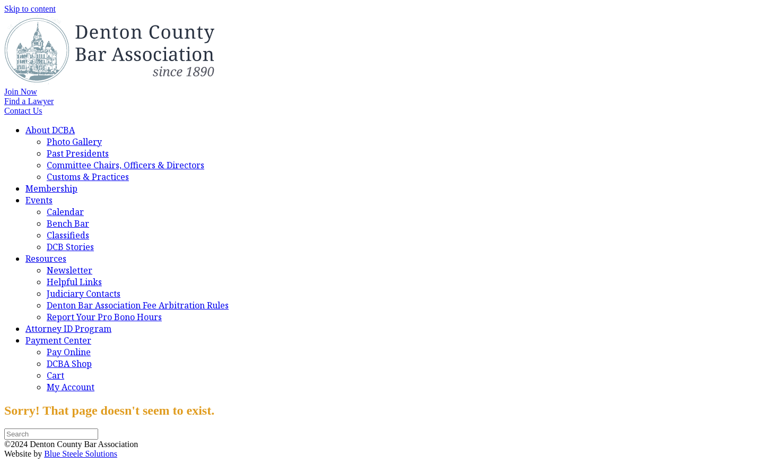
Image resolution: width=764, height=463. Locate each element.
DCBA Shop (69, 364)
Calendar (65, 212)
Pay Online (69, 352)
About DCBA (50, 130)
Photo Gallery (74, 142)
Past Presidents (78, 153)
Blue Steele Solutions (80, 453)
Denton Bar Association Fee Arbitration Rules (138, 305)
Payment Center (58, 340)
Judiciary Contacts (83, 293)
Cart (55, 375)
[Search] (51, 434)
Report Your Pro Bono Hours (104, 317)
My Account (70, 387)
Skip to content (30, 8)
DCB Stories (70, 247)
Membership (51, 188)
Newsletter (69, 270)
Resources (45, 258)
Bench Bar (68, 223)
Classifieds (68, 235)
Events (39, 200)
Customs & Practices (88, 177)
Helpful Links (74, 282)
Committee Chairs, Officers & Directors (125, 165)
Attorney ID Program (68, 329)
